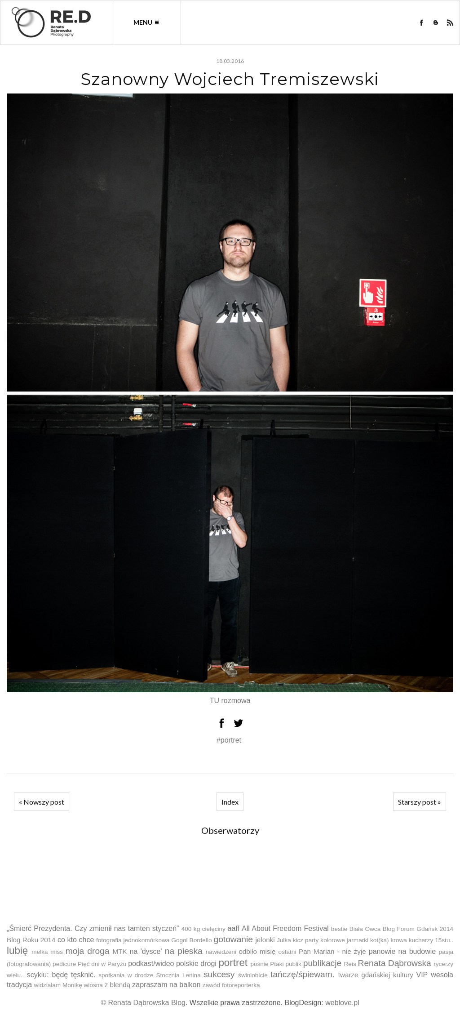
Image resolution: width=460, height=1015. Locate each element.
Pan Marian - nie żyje (332, 951)
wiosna (93, 985)
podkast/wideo (151, 963)
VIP (422, 975)
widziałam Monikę (58, 985)
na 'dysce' (146, 951)
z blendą (117, 984)
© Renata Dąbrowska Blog (143, 1002)
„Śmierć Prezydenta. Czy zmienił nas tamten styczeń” (93, 928)
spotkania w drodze (125, 975)
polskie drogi (196, 963)
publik (293, 964)
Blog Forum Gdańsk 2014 (418, 929)
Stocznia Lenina (178, 975)
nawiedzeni (221, 951)
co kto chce (76, 940)
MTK (120, 951)
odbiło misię (257, 951)
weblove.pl (342, 1002)
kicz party (306, 940)
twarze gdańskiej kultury (375, 975)
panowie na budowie (402, 951)
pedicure (64, 964)
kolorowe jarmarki (344, 940)
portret (233, 962)
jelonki (265, 940)
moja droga (88, 951)
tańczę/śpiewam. (302, 974)
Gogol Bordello (191, 940)
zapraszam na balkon (166, 984)
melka (39, 951)
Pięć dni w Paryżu (102, 964)
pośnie (259, 964)
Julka (284, 940)
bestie (339, 929)
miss (56, 951)
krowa (399, 940)
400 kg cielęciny (203, 929)
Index (230, 801)
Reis (350, 964)
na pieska (184, 951)
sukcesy (218, 974)
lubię (17, 950)
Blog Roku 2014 (31, 940)
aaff (233, 928)
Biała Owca (365, 929)
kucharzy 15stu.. (431, 940)
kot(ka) (379, 940)
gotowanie (232, 939)
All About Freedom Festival (285, 928)
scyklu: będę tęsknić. (61, 975)
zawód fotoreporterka (231, 985)
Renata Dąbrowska (394, 963)
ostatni (287, 951)
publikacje (322, 963)
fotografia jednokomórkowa (132, 940)
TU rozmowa (230, 700)
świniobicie (253, 975)
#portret (229, 740)
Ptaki (276, 964)
